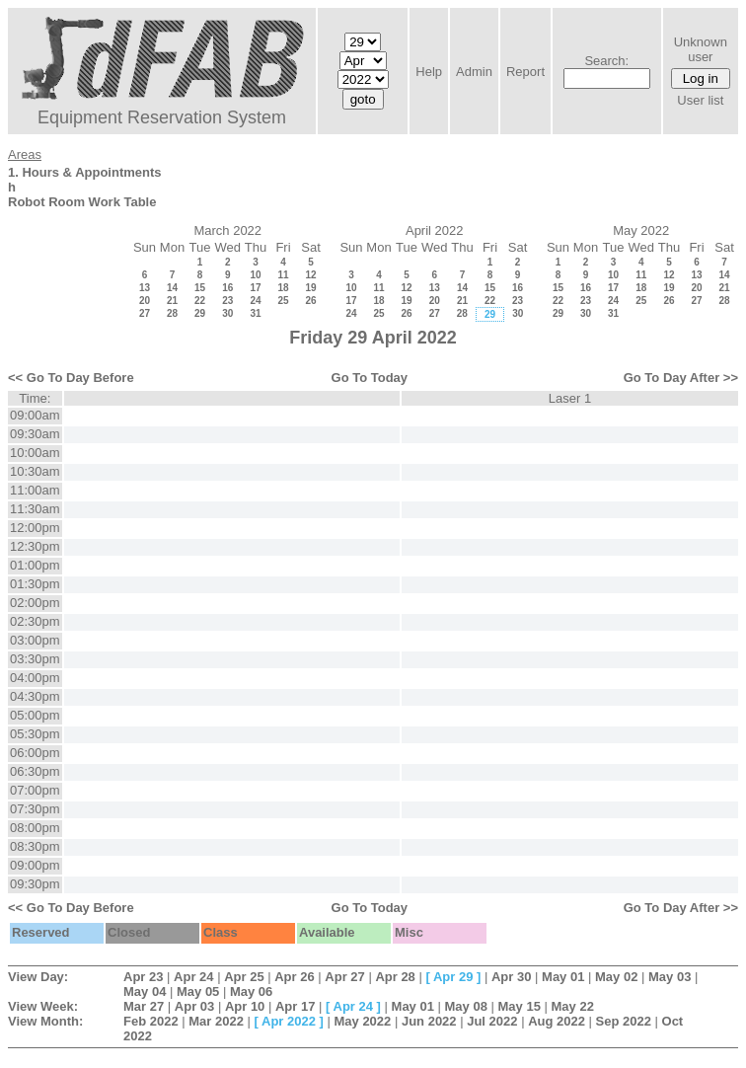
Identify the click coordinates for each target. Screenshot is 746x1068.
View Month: (45, 1021)
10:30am (35, 471)
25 (282, 300)
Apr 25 (243, 976)
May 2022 (362, 1021)
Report (525, 71)
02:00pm (35, 602)
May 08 (466, 1006)
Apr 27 (344, 976)
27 (144, 313)
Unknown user (700, 49)
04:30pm (35, 696)
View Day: (38, 976)
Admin (474, 71)
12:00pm (35, 527)
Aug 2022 (556, 1021)
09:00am (35, 415)
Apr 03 (194, 1006)
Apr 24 (193, 976)
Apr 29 (453, 976)
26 (310, 300)
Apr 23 (143, 976)
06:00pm (35, 752)
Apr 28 (394, 976)
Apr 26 (294, 976)
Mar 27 (143, 1006)
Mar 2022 (216, 1021)
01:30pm (35, 583)
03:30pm (35, 658)
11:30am (35, 508)
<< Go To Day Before (71, 377)
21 (172, 300)
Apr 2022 (288, 1021)
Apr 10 (244, 1006)
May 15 (519, 1006)
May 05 (198, 991)
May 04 (144, 991)
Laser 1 (570, 398)
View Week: (43, 1006)
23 (227, 300)
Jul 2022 (492, 1021)
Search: (606, 60)
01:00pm (35, 565)
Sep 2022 (623, 1021)
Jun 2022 (429, 1021)
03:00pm (35, 640)
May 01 (563, 976)
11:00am (35, 490)
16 (227, 287)
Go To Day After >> (681, 377)
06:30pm (35, 771)
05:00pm (35, 715)
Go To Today (370, 377)
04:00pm (35, 677)
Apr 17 (295, 1006)
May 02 (616, 976)
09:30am (35, 433)
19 (310, 287)
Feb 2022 (151, 1021)
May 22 (573, 1006)
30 (227, 313)
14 (172, 287)
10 (255, 274)
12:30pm (35, 546)
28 (172, 313)
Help (428, 71)
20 (144, 300)
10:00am (35, 452)
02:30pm (35, 621)
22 (199, 300)
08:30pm (35, 846)
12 (310, 274)
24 (255, 300)
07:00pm (35, 790)
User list (700, 100)
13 (144, 287)
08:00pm (35, 827)
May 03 (669, 976)
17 (255, 287)
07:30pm (35, 808)
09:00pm (35, 865)
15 (199, 287)
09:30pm (35, 884)
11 (282, 274)
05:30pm (35, 733)
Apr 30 (511, 976)
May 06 (251, 991)
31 (255, 313)
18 (282, 287)
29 (199, 313)
